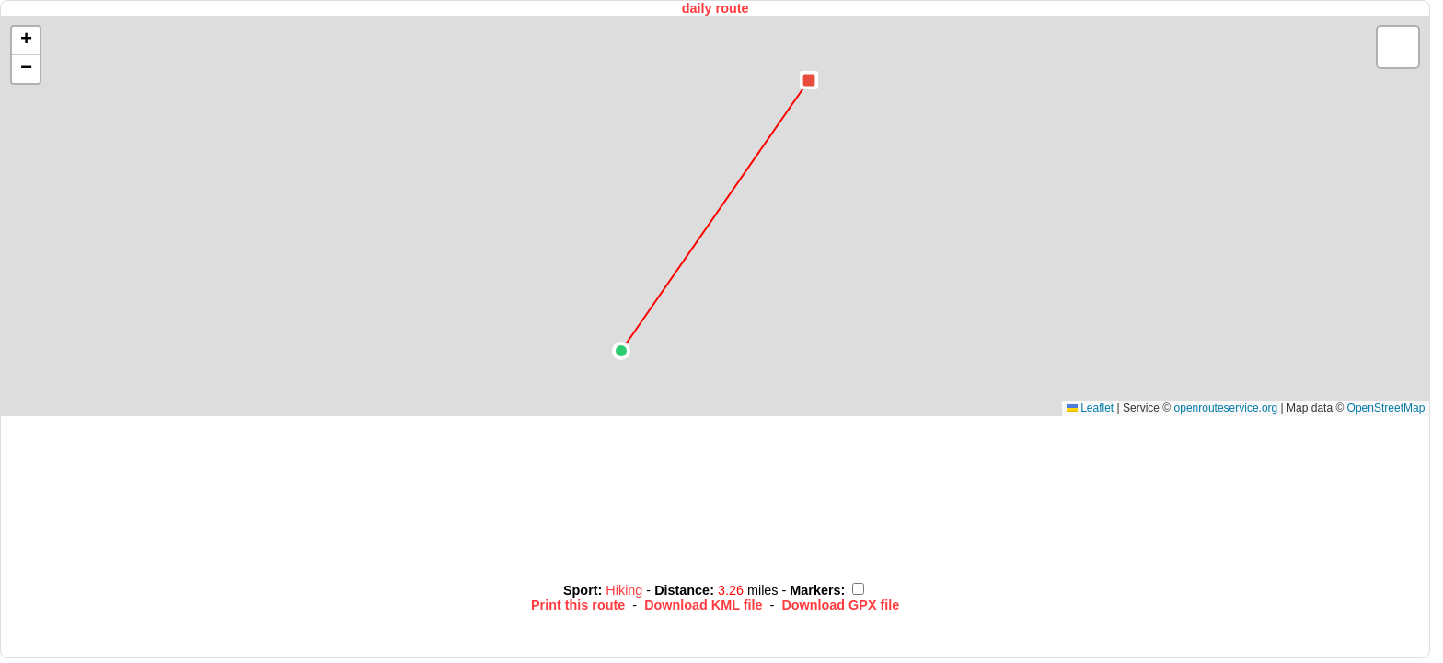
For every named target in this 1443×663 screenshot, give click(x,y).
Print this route (578, 605)
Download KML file (703, 605)
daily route (715, 8)
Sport (580, 590)
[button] (621, 351)
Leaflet (1090, 407)
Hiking (626, 590)
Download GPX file (840, 605)
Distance (682, 590)
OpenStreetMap (1386, 407)
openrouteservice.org (1226, 407)
